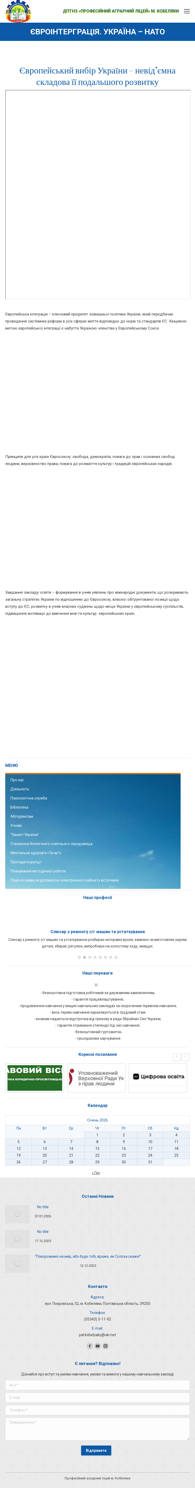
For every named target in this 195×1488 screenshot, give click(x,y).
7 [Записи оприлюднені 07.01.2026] (71, 1142)
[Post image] (17, 1214)
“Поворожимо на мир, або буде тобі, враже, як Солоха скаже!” (88, 1256)
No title (43, 1207)
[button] (79, 957)
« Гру (96, 1173)
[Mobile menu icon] (187, 11)
